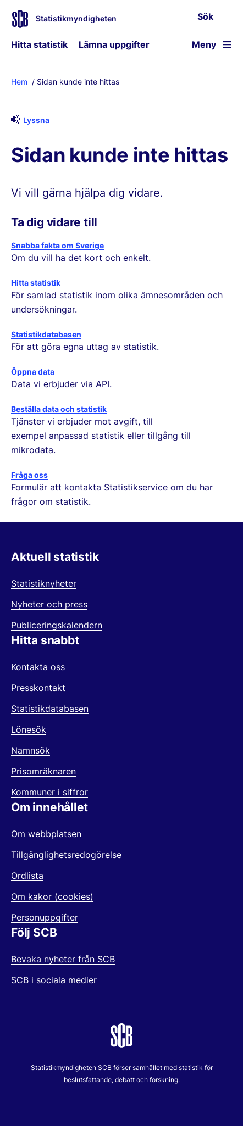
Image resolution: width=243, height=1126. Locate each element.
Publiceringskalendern (56, 625)
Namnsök (30, 750)
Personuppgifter (44, 917)
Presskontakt (38, 687)
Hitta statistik (39, 44)
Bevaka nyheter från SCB (63, 959)
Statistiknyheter (43, 583)
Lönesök (28, 729)
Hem (19, 81)
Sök (205, 16)
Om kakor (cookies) (52, 896)
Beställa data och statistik (59, 409)
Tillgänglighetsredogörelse (66, 854)
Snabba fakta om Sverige (57, 245)
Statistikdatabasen (46, 334)
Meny (204, 44)
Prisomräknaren (43, 771)
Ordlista (27, 875)
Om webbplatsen (46, 833)
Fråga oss (29, 475)
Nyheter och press (49, 604)
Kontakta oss (38, 666)
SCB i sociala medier (54, 979)
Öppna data (32, 371)
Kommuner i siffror (49, 792)
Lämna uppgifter (114, 44)
